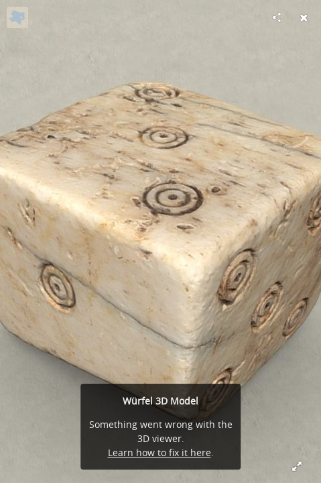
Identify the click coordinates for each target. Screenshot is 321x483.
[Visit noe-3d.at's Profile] (17, 17)
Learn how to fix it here (159, 452)
